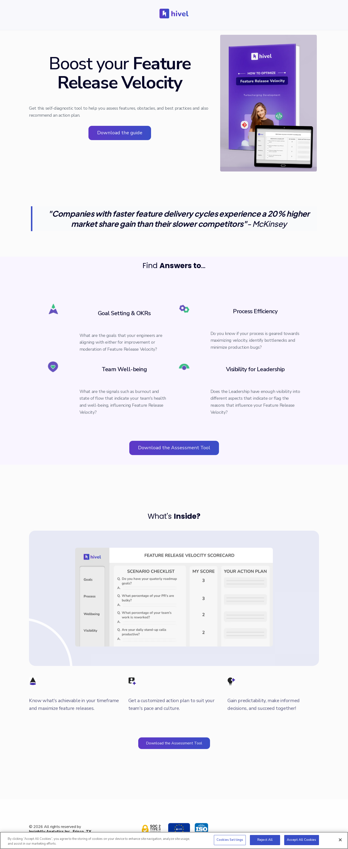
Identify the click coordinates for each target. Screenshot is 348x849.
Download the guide (119, 132)
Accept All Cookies (301, 840)
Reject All (265, 840)
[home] (174, 13)
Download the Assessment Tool (174, 447)
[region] (174, 840)
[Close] (340, 840)
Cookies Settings (230, 840)
